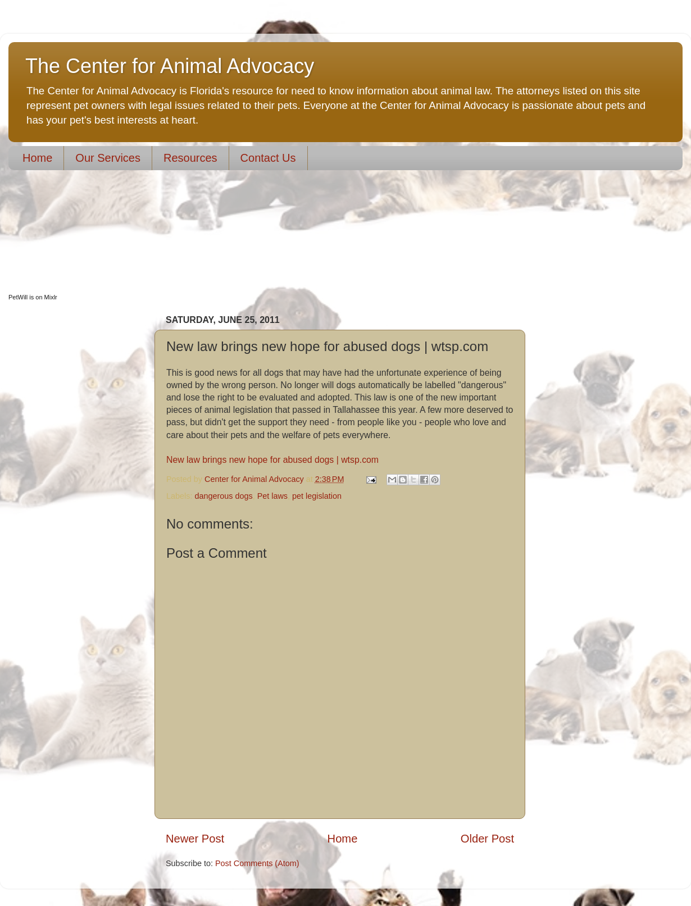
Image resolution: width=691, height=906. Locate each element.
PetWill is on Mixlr (32, 297)
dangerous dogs (223, 495)
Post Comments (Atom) (257, 863)
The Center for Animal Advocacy (169, 66)
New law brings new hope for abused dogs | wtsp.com (272, 460)
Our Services (107, 158)
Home (37, 158)
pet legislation (317, 495)
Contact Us (268, 158)
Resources (190, 158)
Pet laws (272, 495)
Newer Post (195, 838)
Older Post (487, 838)
